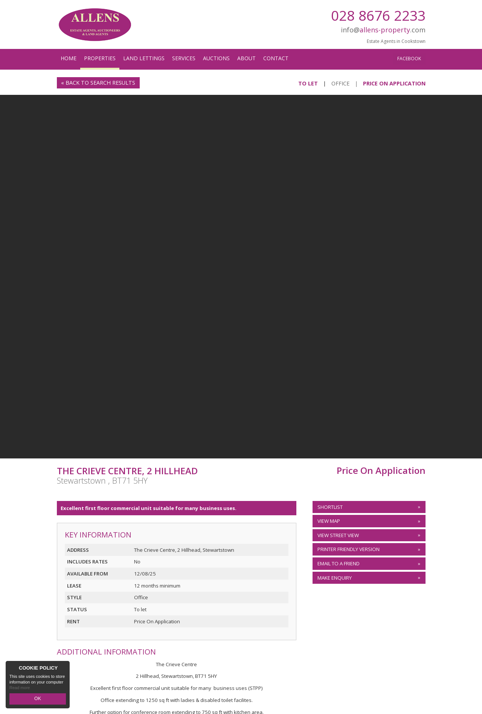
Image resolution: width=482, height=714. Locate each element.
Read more (19, 689)
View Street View (338, 535)
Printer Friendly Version (347, 549)
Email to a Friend (338, 563)
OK (38, 699)
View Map (328, 521)
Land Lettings (144, 58)
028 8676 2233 (378, 15)
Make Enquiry (334, 577)
